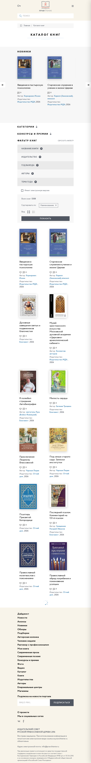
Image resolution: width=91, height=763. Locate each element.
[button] (45, 149)
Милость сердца (58, 398)
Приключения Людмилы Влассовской (26, 460)
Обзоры (21, 629)
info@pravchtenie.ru (50, 747)
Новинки (22, 625)
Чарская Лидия (32, 471)
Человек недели (26, 641)
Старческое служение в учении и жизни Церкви (61, 265)
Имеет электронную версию (35, 190)
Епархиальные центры (29, 687)
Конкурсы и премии (28, 660)
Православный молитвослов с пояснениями (27, 575)
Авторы (21, 683)
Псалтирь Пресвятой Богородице (25, 517)
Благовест (24, 342)
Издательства (25, 679)
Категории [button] (27, 127)
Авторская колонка (28, 637)
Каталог (21, 672)
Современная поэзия (28, 656)
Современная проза (28, 652)
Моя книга (23, 649)
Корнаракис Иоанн (32, 96)
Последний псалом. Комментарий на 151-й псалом (60, 515)
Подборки (23, 633)
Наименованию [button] (48, 205)
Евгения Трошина (63, 406)
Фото (20, 664)
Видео (21, 668)
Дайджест (23, 614)
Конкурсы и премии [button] (34, 134)
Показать (45, 219)
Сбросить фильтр (66, 141)
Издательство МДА (26, 102)
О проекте (23, 712)
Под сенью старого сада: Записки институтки (60, 460)
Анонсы (21, 621)
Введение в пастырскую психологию (26, 265)
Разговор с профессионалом (33, 645)
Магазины (22, 691)
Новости (22, 618)
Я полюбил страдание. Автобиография (27, 401)
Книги (20, 675)
